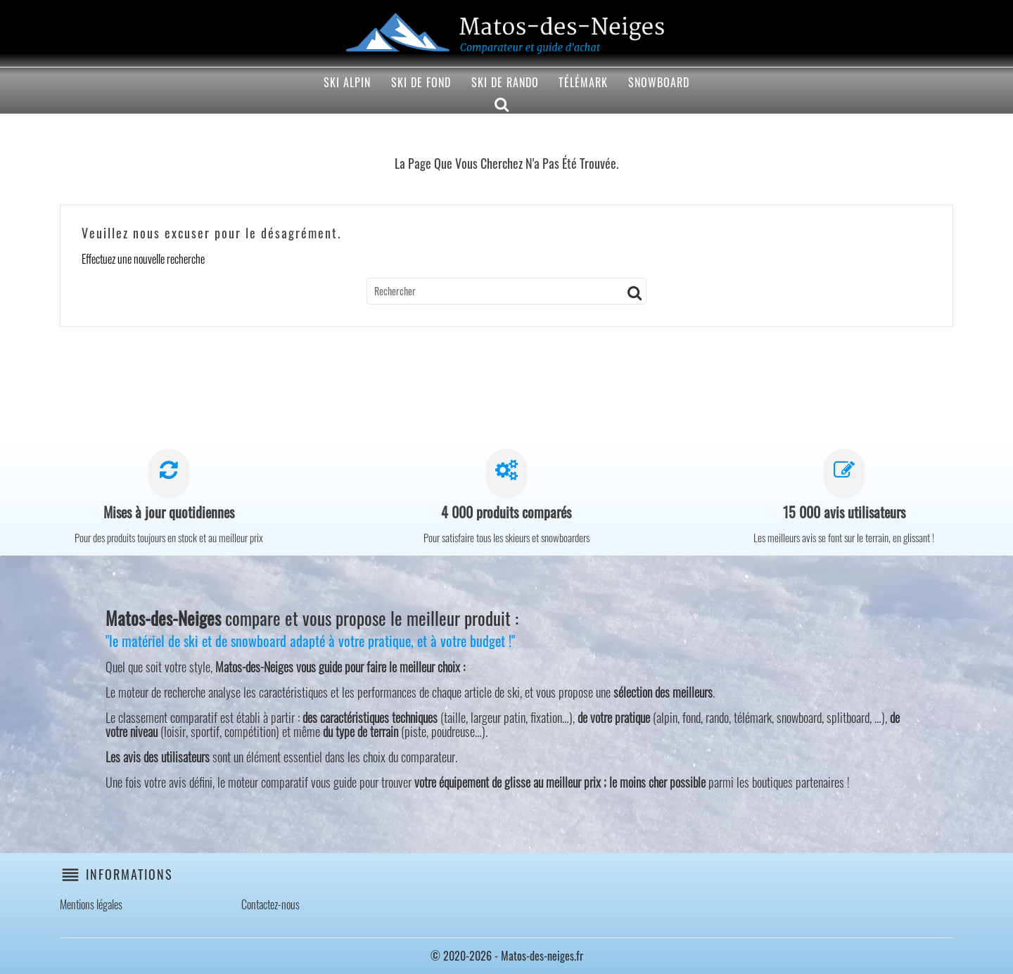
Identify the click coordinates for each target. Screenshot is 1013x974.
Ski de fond (421, 82)
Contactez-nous (270, 904)
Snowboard (658, 82)
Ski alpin (347, 82)
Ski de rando (505, 82)
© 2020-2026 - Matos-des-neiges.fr (507, 955)
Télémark (583, 82)
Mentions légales (91, 904)
